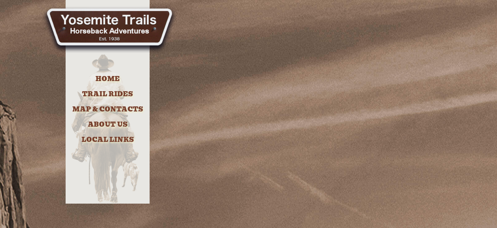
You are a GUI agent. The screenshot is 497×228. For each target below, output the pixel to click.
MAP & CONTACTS (107, 109)
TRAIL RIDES (107, 94)
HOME (107, 79)
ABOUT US (107, 124)
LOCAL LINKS (107, 140)
